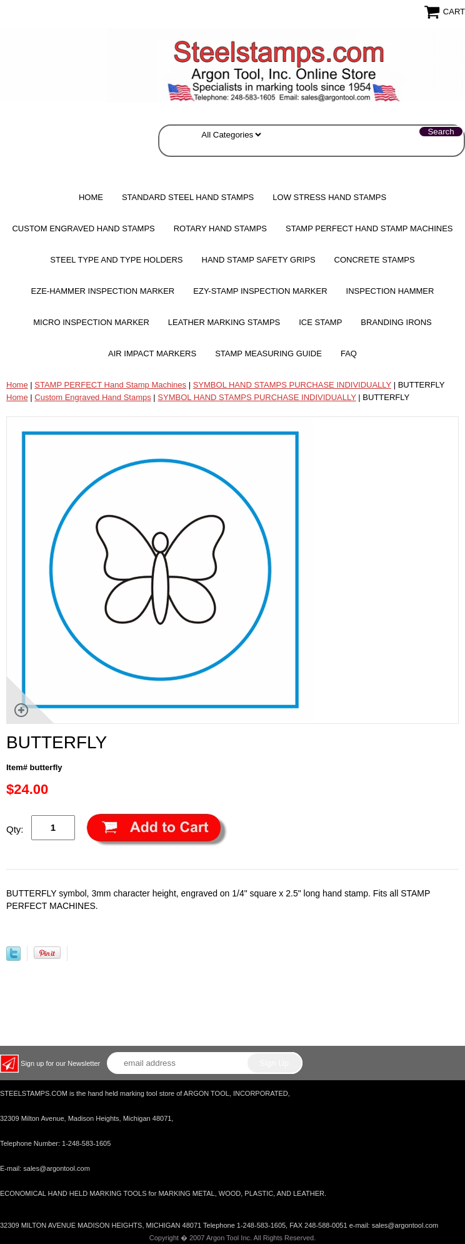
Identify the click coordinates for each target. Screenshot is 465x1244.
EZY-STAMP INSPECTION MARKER (260, 291)
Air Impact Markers (152, 353)
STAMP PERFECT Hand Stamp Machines (369, 228)
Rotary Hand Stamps (220, 228)
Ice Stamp (320, 322)
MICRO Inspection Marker (91, 322)
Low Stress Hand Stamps (329, 197)
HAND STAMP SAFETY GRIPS (259, 259)
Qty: (15, 829)
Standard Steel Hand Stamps (188, 197)
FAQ (349, 353)
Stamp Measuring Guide (268, 353)
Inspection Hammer (390, 291)
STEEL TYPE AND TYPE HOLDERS (116, 259)
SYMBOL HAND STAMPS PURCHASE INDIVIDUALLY (292, 384)
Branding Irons (396, 322)
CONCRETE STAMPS (374, 259)
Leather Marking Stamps (224, 322)
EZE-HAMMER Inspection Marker (103, 291)
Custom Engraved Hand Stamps (83, 228)
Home (91, 197)
